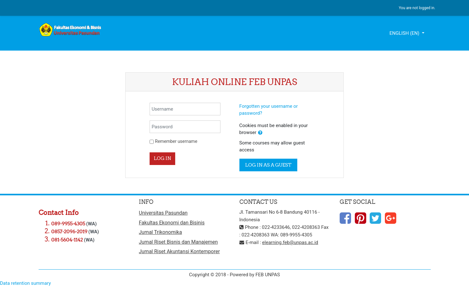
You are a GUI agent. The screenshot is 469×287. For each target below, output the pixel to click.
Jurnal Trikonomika (160, 232)
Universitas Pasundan (163, 213)
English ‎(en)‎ (404, 33)
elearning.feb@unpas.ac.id (290, 242)
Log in (162, 158)
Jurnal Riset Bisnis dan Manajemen (178, 242)
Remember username (176, 141)
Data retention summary (25, 283)
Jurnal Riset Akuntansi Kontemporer (179, 251)
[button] (260, 133)
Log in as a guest (268, 165)
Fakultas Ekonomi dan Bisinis (172, 223)
